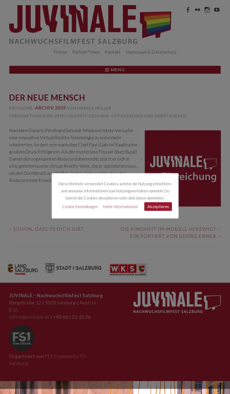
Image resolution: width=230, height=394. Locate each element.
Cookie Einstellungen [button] (80, 206)
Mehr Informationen (120, 206)
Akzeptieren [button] (158, 206)
